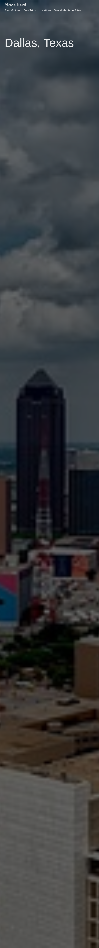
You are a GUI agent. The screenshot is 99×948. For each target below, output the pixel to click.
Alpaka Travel (15, 4)
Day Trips (30, 10)
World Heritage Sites (67, 10)
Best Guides (13, 10)
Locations (45, 10)
